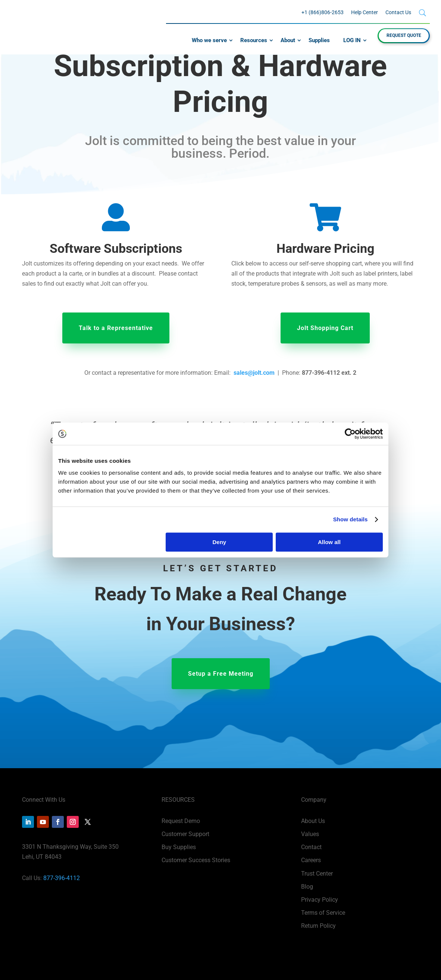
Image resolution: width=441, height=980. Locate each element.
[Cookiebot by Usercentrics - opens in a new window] (350, 433)
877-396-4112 (61, 878)
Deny (219, 542)
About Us (313, 820)
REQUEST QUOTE (404, 35)
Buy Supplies (179, 847)
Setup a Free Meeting (220, 673)
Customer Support (185, 834)
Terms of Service (323, 912)
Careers (311, 860)
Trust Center (317, 873)
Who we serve (209, 40)
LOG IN (352, 40)
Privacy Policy (319, 899)
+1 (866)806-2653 (322, 12)
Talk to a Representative (116, 328)
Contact (311, 847)
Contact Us (398, 12)
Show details (350, 519)
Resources (253, 40)
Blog (307, 886)
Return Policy (318, 925)
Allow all (329, 542)
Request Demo (181, 820)
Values (310, 834)
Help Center (364, 12)
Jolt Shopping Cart (325, 328)
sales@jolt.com (254, 372)
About (288, 40)
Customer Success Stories (196, 860)
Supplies (319, 40)
